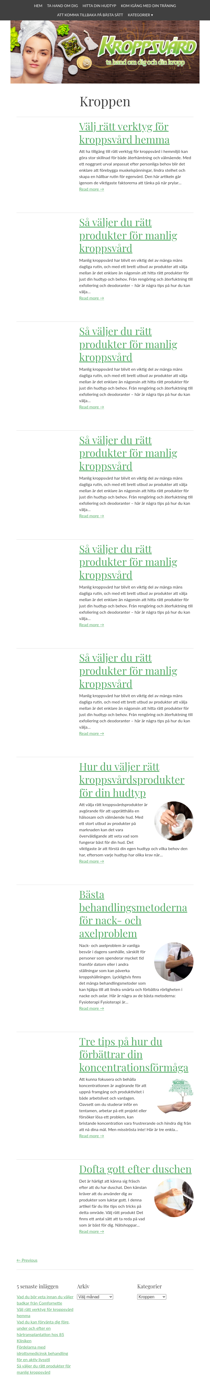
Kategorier (139, 15)
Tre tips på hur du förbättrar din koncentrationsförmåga (133, 1054)
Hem (38, 5)
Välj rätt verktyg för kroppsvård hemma (124, 132)
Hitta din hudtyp (99, 5)
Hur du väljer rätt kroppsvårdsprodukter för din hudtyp (132, 779)
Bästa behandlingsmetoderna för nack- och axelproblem (133, 913)
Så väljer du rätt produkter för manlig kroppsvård (128, 235)
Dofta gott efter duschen (135, 1169)
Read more (91, 188)
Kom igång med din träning (148, 5)
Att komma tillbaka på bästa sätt (90, 15)
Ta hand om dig (62, 5)
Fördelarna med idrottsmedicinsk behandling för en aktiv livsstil (42, 1353)
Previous (26, 1259)
